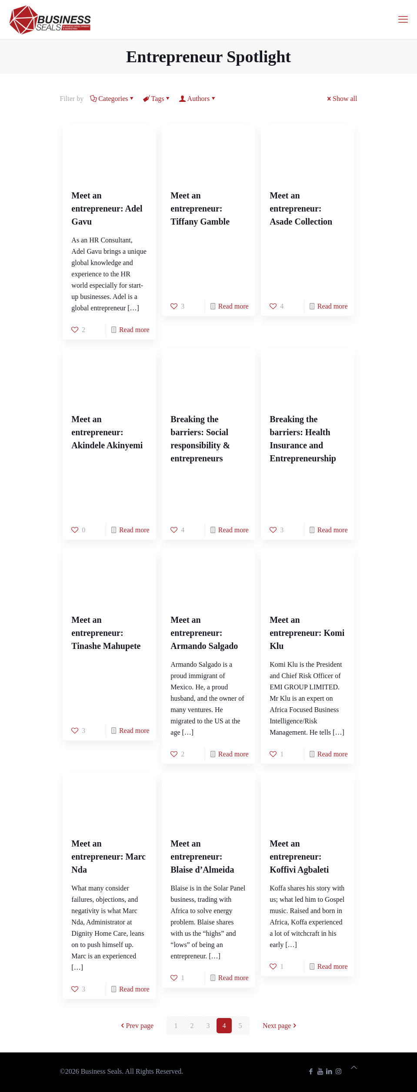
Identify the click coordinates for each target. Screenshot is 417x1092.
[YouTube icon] (320, 1071)
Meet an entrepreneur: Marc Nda (108, 856)
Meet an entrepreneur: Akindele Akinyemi (107, 432)
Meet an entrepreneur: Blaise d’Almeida (202, 856)
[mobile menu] (403, 19)
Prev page (136, 1025)
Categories (112, 98)
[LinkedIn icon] (329, 1071)
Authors (198, 98)
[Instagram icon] (338, 1071)
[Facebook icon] (311, 1071)
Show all (341, 98)
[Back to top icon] (353, 1067)
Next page (280, 1025)
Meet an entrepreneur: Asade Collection (301, 208)
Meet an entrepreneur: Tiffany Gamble (200, 208)
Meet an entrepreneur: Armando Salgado (204, 633)
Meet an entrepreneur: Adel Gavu (106, 208)
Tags (157, 98)
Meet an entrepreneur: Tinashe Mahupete (105, 633)
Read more (134, 329)
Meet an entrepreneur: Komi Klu (307, 633)
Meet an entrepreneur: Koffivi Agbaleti (299, 856)
